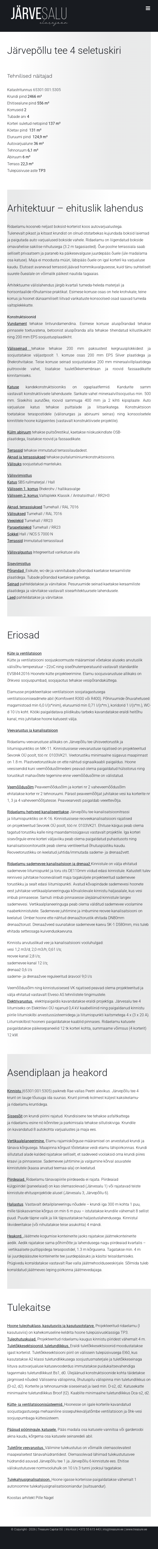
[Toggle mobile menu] (148, 8)
